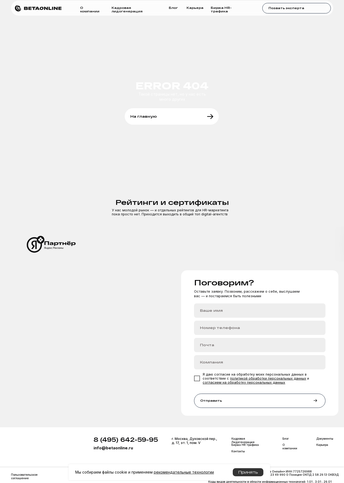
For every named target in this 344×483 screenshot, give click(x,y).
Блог (173, 7)
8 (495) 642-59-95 (126, 439)
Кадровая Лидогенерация (243, 440)
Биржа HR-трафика (221, 9)
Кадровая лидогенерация (127, 9)
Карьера (195, 7)
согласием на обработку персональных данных (244, 382)
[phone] (259, 328)
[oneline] (259, 362)
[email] (259, 345)
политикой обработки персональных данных (268, 378)
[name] (259, 310)
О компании (89, 9)
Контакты (238, 451)
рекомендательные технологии (184, 472)
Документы (324, 438)
